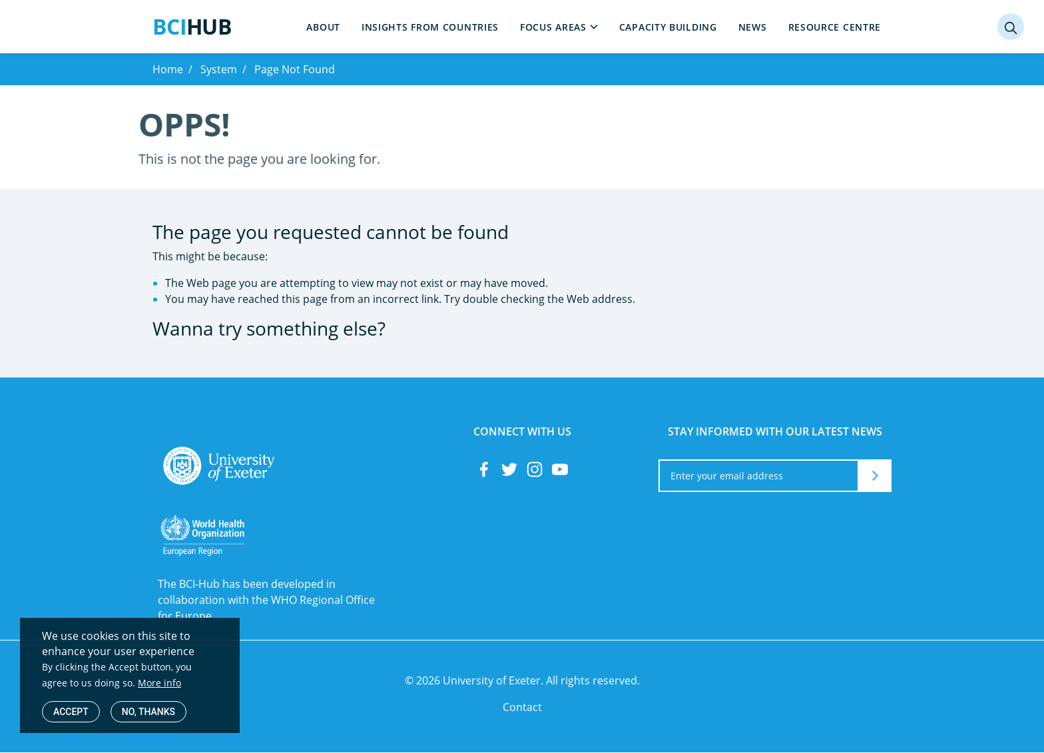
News (752, 27)
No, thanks (148, 711)
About (323, 27)
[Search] (1010, 26)
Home (167, 69)
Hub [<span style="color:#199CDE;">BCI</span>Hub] (192, 27)
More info (159, 682)
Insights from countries (430, 27)
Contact (522, 707)
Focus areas (553, 27)
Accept (71, 711)
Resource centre (835, 27)
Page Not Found (294, 69)
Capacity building (668, 27)
